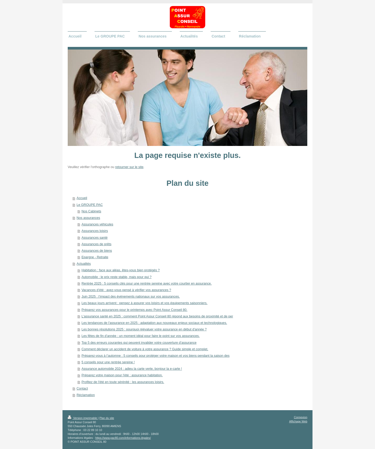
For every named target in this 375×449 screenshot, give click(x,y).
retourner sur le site (129, 167)
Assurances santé (95, 237)
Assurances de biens (97, 251)
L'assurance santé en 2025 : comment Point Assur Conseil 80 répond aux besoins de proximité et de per (157, 316)
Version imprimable (83, 418)
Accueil (82, 198)
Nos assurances (88, 218)
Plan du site (106, 418)
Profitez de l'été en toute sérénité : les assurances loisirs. (123, 382)
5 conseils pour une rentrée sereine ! (108, 362)
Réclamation (86, 395)
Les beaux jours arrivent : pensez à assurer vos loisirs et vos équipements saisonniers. (145, 303)
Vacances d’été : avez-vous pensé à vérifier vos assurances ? (126, 290)
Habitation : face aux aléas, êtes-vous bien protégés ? (121, 270)
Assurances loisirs (95, 231)
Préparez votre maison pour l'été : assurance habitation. (122, 375)
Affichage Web (298, 421)
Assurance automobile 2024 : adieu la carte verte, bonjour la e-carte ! (132, 369)
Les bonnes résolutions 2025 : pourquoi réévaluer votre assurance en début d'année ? (144, 329)
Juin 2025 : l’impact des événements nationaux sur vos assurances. (131, 296)
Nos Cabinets (91, 211)
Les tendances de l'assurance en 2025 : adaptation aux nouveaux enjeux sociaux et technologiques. (154, 323)
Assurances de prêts (96, 244)
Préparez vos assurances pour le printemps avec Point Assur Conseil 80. (135, 310)
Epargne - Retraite (95, 257)
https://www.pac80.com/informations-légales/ (123, 437)
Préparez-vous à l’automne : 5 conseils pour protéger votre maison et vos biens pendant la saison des (155, 356)
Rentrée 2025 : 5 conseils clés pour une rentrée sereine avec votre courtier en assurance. (147, 283)
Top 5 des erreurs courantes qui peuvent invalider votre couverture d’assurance (139, 343)
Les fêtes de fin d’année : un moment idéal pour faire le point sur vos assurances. (141, 336)
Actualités (84, 264)
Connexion (300, 417)
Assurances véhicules (97, 224)
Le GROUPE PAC (90, 205)
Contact (82, 388)
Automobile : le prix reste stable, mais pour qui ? (117, 277)
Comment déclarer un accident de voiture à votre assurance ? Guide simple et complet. (145, 349)
